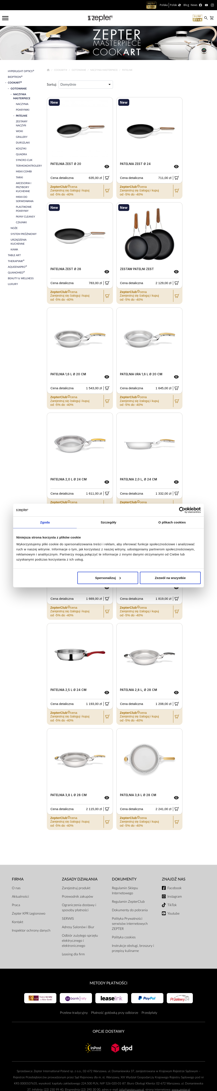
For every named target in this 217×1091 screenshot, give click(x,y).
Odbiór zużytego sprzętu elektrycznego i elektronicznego (80, 940)
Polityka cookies (124, 937)
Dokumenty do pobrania (130, 910)
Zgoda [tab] (45, 522)
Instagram (174, 896)
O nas (16, 888)
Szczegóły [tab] (108, 522)
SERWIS (68, 918)
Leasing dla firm (73, 954)
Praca (16, 905)
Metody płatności (108, 983)
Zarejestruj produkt (76, 888)
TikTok (172, 905)
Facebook (174, 888)
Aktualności (20, 896)
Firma (18, 879)
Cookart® (61, 70)
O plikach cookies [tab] (172, 522)
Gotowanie (79, 70)
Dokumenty (124, 879)
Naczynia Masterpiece (104, 70)
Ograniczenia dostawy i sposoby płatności (79, 907)
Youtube (173, 913)
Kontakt (17, 922)
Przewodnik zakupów (77, 896)
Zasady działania (79, 879)
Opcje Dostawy (108, 1031)
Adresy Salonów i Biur (78, 927)
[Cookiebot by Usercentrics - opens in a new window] (182, 510)
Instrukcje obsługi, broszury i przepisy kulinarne (133, 948)
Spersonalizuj (108, 577)
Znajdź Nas (173, 879)
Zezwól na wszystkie (170, 577)
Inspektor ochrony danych (31, 930)
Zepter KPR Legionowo (28, 913)
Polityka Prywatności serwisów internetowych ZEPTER (130, 924)
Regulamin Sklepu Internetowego (125, 890)
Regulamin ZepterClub (128, 901)
